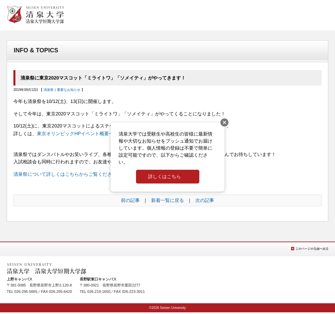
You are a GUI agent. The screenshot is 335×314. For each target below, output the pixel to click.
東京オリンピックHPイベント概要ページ (80, 133)
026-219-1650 (99, 292)
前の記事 (130, 200)
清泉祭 (49, 90)
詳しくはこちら (164, 176)
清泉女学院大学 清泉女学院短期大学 (35, 15)
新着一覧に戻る (167, 200)
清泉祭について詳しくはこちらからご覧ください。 (67, 174)
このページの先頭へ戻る (309, 249)
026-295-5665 (26, 292)
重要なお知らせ (68, 90)
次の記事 (204, 200)
